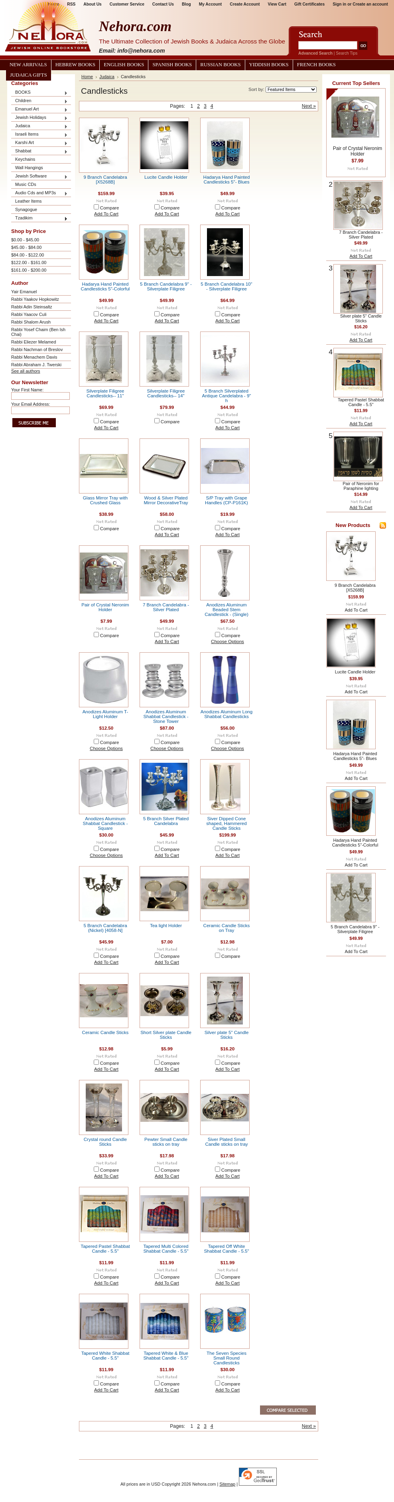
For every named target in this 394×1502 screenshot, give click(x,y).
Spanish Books (172, 64)
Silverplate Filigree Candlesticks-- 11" (105, 393)
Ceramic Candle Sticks (105, 1032)
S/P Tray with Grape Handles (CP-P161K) (226, 500)
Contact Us (163, 4)
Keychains (25, 159)
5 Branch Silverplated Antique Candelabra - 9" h (226, 396)
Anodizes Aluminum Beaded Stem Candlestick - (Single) (226, 609)
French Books (316, 64)
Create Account (245, 4)
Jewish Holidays (39, 118)
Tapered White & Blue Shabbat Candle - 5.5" (165, 1355)
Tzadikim (39, 218)
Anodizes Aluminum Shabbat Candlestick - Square (105, 823)
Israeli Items (39, 135)
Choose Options (227, 641)
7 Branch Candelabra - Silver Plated (166, 607)
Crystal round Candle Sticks (105, 1142)
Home (87, 76)
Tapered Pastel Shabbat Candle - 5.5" (105, 1248)
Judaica (39, 126)
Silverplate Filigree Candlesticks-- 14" (166, 393)
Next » (309, 106)
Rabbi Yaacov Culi (28, 314)
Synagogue (26, 209)
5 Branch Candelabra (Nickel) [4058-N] (105, 928)
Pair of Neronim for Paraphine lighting (361, 486)
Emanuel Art (39, 110)
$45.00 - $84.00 (26, 247)
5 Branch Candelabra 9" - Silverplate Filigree (166, 286)
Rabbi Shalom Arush (31, 322)
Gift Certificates (309, 4)
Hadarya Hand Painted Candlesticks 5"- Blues (226, 179)
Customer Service (127, 4)
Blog (186, 4)
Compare (109, 207)
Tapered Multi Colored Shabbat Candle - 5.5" (165, 1248)
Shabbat (39, 151)
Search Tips (346, 53)
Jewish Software (39, 177)
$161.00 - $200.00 (28, 270)
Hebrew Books (75, 64)
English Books (124, 64)
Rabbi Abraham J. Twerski (36, 364)
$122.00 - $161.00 (28, 262)
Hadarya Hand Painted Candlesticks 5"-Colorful (105, 286)
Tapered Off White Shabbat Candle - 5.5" (226, 1248)
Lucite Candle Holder (165, 177)
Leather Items (28, 201)
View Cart (277, 4)
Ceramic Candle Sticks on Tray (226, 928)
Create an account (370, 4)
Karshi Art (39, 143)
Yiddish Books (269, 64)
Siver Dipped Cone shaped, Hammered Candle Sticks (226, 823)
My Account (210, 4)
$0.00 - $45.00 (25, 239)
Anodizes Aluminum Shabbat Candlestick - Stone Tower (166, 716)
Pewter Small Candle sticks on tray (165, 1142)
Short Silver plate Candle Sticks (165, 1035)
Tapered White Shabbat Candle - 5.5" (105, 1355)
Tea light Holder (166, 925)
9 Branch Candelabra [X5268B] (105, 179)
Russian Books (220, 64)
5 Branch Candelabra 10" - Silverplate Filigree (226, 286)
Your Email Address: (30, 404)
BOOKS (39, 93)
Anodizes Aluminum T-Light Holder (105, 714)
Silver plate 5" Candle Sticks (227, 1035)
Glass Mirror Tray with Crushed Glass (105, 500)
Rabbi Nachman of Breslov (37, 349)
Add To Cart (106, 213)
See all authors (25, 371)
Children (39, 101)
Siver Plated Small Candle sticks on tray (226, 1142)
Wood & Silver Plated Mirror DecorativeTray (166, 500)
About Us (92, 4)
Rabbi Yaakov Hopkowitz (35, 299)
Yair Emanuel (24, 291)
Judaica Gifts (28, 75)
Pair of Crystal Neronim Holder (105, 607)
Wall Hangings (29, 167)
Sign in (339, 4)
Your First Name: (27, 389)
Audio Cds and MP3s (39, 193)
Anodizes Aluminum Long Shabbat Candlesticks (226, 714)
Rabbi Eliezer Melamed (33, 341)
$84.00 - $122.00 (27, 255)
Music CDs (25, 184)
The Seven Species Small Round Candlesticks (226, 1358)
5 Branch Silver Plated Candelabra (166, 821)
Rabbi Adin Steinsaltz (31, 306)
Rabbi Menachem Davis (34, 357)
